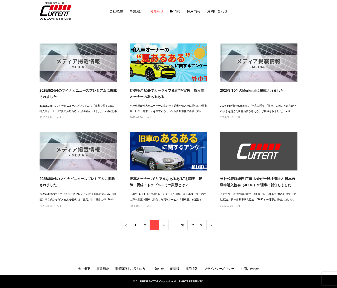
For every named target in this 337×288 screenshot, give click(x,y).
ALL (59, 117)
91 (183, 225)
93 (202, 225)
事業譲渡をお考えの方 (130, 268)
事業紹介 (136, 11)
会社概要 (116, 11)
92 (192, 225)
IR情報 (175, 11)
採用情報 (194, 11)
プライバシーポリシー (219, 268)
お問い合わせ (217, 11)
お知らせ (157, 11)
